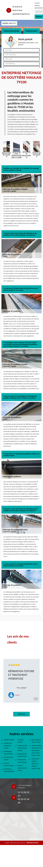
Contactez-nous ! (31, 31)
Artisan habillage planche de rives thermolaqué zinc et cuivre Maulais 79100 (36, 750)
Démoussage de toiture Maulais (36, 741)
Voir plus (21, 714)
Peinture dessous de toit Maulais (22, 768)
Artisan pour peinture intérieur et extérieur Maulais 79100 (36, 763)
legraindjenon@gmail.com (21, 14)
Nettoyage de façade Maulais (22, 761)
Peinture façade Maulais (8, 758)
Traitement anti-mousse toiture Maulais (22, 748)
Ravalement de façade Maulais (22, 755)
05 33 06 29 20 (17, 7)
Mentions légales (32, 843)
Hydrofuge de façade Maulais (8, 753)
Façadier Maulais (9, 740)
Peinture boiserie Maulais (9, 764)
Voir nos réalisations (11, 31)
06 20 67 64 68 (17, 10)
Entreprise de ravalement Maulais (8, 745)
